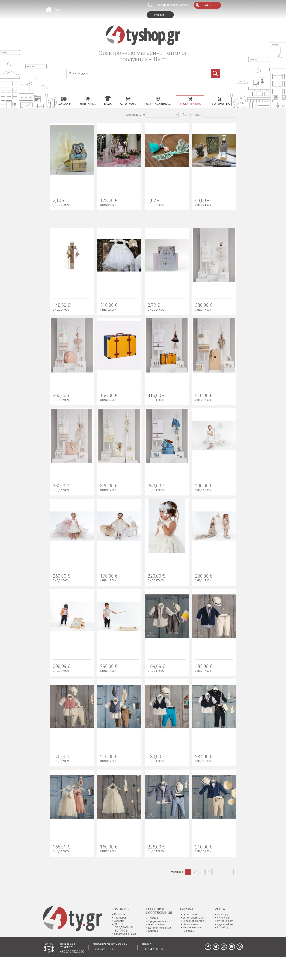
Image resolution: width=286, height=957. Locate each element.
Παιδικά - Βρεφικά (190, 101)
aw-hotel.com (225, 921)
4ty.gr (58, 9)
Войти (207, 5)
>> (229, 872)
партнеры (120, 917)
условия (119, 921)
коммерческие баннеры (192, 929)
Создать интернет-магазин (173, 5)
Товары (153, 918)
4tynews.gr (223, 917)
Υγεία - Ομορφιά (219, 101)
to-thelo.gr (223, 927)
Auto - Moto (128, 101)
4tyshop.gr (223, 914)
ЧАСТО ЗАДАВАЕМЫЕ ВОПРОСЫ (123, 927)
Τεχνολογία (64, 101)
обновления (190, 924)
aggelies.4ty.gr (225, 924)
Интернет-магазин (194, 921)
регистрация (190, 914)
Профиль (119, 914)
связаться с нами (125, 934)
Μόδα (108, 100)
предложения (156, 924)
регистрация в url (193, 917)
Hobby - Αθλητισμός (158, 101)
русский (160, 14)
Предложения (157, 921)
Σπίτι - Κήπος (88, 101)
